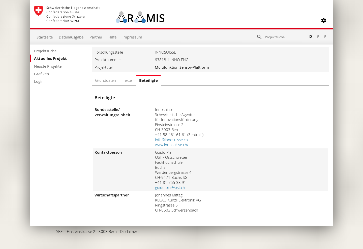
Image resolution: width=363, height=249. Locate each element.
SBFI (60, 231)
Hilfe (112, 36)
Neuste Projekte (48, 66)
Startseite (45, 36)
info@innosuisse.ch (171, 139)
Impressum (132, 36)
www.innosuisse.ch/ (171, 144)
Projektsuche (45, 50)
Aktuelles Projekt (50, 58)
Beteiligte (148, 80)
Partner (95, 36)
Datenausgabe (71, 36)
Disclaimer (128, 231)
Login (39, 81)
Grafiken (41, 73)
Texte (127, 80)
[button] (323, 20)
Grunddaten (105, 80)
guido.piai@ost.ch (170, 187)
